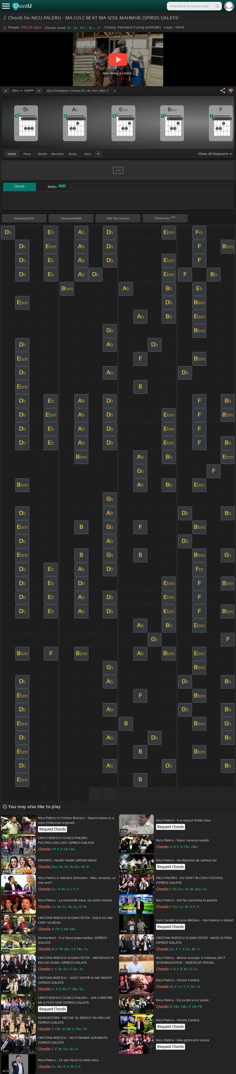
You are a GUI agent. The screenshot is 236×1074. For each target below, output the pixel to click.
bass (88, 154)
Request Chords (52, 829)
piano (27, 154)
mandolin (57, 154)
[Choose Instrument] (98, 153)
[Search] (217, 6)
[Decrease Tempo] (6, 91)
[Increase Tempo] (39, 91)
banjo (73, 154)
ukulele (42, 154)
